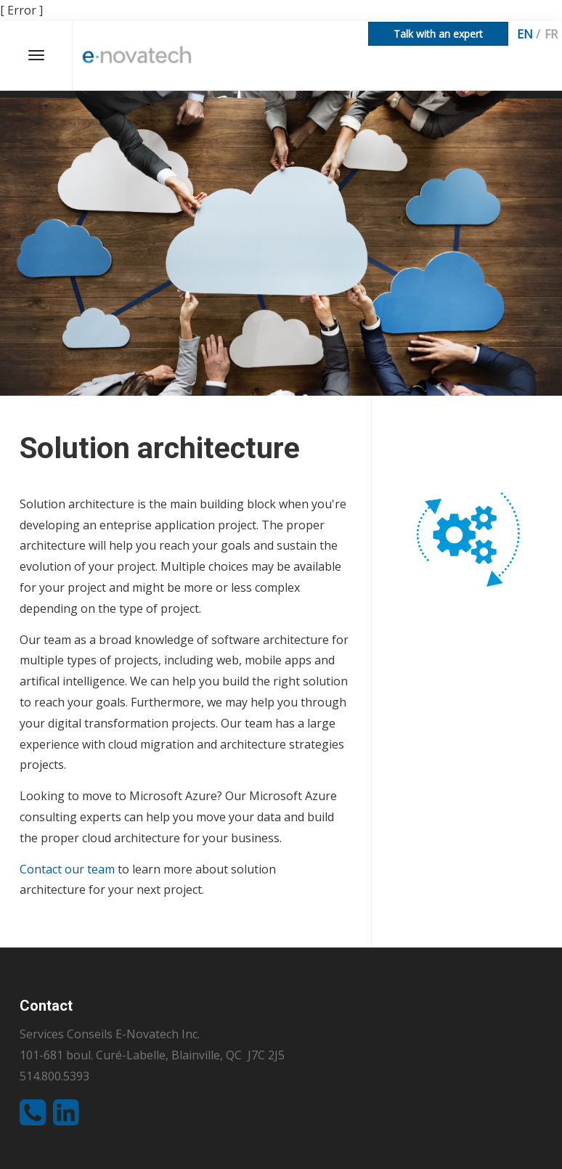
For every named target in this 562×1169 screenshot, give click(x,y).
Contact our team (67, 869)
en (525, 34)
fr (551, 34)
